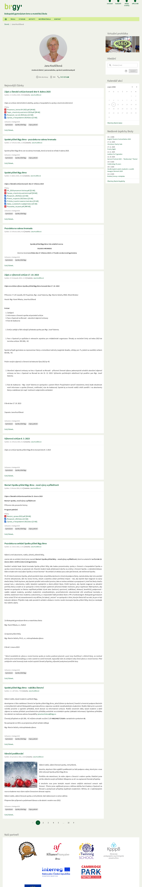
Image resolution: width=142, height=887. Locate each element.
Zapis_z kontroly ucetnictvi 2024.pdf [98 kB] (22, 112)
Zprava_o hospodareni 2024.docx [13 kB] (20, 117)
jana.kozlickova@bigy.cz (47, 714)
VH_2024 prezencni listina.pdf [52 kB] (19, 190)
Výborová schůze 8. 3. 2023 (17, 438)
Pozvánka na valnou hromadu (18, 228)
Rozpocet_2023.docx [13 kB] (16, 519)
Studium (22, 19)
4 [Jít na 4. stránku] (53, 823)
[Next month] (136, 87)
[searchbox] (125, 65)
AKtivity (32, 19)
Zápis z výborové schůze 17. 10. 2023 (21, 274)
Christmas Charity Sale (114, 144)
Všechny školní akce (114, 123)
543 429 (64, 77)
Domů (6, 24)
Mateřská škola (45, 19)
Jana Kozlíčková (36, 95)
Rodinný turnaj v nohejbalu (116, 176)
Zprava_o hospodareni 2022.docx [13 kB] (20, 521)
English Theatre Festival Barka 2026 (119, 139)
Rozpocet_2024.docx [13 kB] (16, 195)
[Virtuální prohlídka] (122, 44)
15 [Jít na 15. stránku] (68, 823)
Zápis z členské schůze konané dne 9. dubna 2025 (27, 91)
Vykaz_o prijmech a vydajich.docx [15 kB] (20, 203)
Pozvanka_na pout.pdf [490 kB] (17, 206)
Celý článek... (9, 130)
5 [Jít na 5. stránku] (58, 823)
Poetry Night (111, 149)
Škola (13, 19)
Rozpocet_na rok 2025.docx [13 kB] (18, 115)
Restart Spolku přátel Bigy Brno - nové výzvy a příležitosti (31, 485)
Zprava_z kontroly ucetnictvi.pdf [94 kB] (20, 193)
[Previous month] (132, 87)
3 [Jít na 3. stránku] (48, 823)
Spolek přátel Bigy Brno (15, 172)
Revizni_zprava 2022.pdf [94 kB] (17, 516)
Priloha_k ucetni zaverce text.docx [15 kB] (21, 201)
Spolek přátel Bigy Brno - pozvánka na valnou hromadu (30, 139)
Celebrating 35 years (114, 164)
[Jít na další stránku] (73, 822)
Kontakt (57, 19)
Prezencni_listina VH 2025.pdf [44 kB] (19, 109)
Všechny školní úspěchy (116, 181)
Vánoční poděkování (13, 753)
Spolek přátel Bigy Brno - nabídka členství (24, 687)
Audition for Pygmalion (114, 154)
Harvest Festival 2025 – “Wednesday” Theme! (122, 159)
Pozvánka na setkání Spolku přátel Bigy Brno (25, 543)
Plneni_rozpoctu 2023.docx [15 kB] (18, 198)
